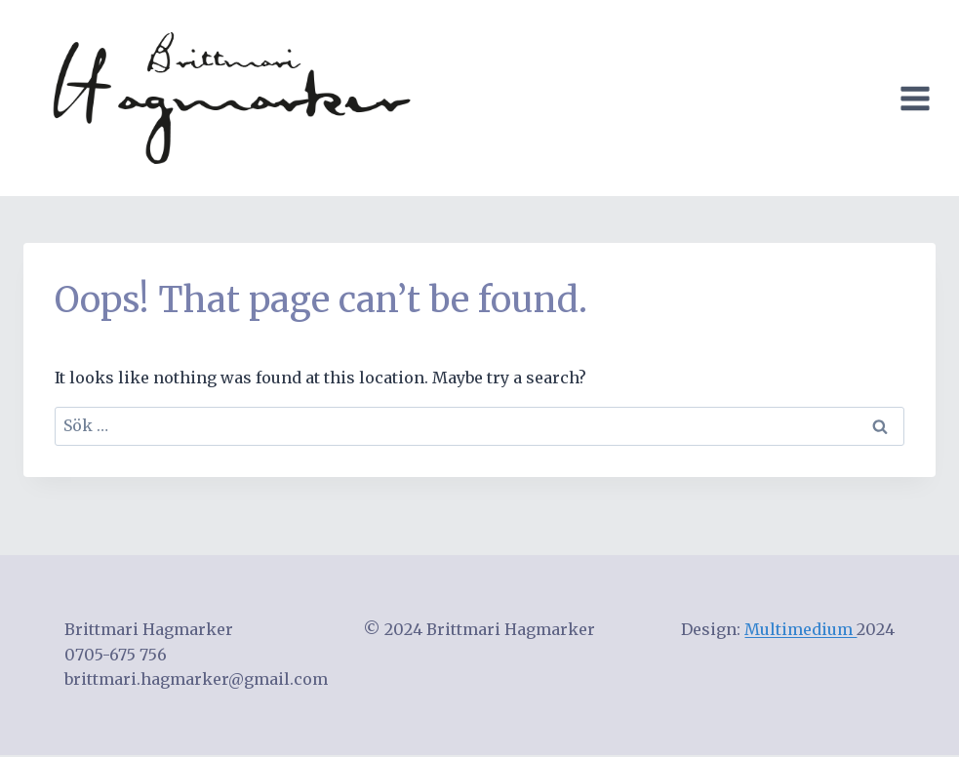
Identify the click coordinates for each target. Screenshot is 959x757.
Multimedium (800, 629)
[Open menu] (919, 98)
